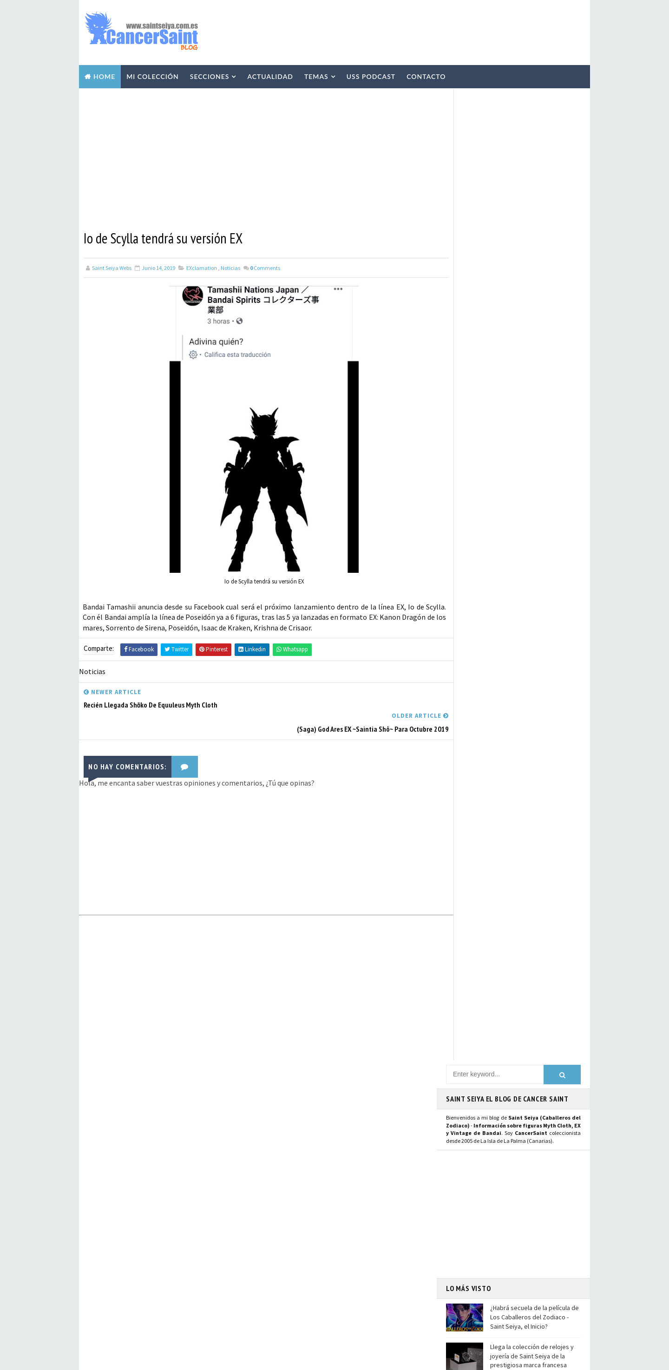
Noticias (230, 265)
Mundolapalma (386, 1358)
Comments (265, 265)
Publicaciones (329, 1200)
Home (104, 75)
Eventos (276, 1248)
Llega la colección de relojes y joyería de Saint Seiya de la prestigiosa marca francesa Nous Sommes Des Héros (532, 388)
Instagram (467, 945)
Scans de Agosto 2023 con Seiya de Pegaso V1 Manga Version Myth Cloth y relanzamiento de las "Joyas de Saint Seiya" (186, 1244)
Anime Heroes (283, 1232)
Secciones (210, 75)
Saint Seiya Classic (479, 1044)
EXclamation (201, 265)
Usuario (534, 924)
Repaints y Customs (340, 1167)
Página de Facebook (481, 924)
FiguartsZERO (338, 1265)
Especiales (279, 1183)
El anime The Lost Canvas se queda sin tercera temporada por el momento (531, 431)
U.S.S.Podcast (283, 1118)
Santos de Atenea (288, 1297)
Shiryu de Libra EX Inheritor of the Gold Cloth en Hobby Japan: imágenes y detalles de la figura (185, 1287)
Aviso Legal (479, 1249)
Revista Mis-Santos (291, 1216)
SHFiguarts (323, 1314)
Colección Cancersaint (297, 1135)
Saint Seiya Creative (481, 1054)
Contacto (426, 75)
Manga (273, 1200)
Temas (316, 75)
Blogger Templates (274, 1358)
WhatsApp (466, 1004)
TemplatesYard (167, 1358)
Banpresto (280, 1265)
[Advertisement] (415, 31)
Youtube (463, 955)
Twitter (462, 934)
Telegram (465, 994)
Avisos (337, 1232)
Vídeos (337, 1151)
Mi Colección (152, 75)
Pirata (273, 1314)
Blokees (326, 1248)
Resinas (275, 1167)
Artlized (348, 1297)
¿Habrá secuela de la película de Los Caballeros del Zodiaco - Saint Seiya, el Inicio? (534, 344)
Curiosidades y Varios (350, 1183)
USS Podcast (371, 75)
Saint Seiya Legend (479, 1033)
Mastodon (466, 965)
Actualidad (270, 75)
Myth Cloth (281, 1151)
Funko (273, 1281)
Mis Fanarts (323, 1281)
